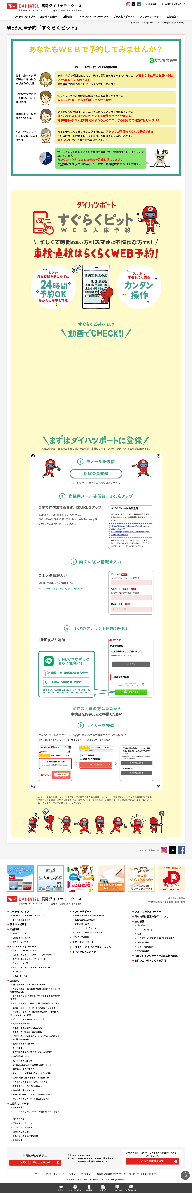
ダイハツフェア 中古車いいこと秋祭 (28, 1019)
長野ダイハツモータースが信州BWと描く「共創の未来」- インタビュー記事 (34, 1013)
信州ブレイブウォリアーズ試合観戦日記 (156, 955)
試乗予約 (61, 1190)
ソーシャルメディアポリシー (67, 1173)
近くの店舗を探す (20, 941)
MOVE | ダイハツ (20, 975)
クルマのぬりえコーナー (148, 911)
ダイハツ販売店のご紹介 (85, 952)
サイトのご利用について (147, 1173)
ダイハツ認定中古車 (21, 919)
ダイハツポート (19, 1047)
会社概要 (141, 925)
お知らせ (15, 980)
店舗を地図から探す (21, 937)
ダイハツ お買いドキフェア (25, 950)
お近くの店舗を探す (152, 1161)
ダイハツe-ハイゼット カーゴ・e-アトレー (31, 967)
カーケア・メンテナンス (86, 928)
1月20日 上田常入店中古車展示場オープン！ (32, 1064)
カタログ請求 (150, 4)
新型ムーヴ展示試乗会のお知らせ (27, 1027)
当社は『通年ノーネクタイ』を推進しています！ (34, 1007)
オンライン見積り (75, 1190)
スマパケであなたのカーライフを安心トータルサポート (35, 1113)
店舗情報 (67, 16)
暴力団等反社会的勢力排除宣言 (109, 1173)
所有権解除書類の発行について (151, 916)
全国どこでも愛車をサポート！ (88, 932)
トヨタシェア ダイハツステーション (91, 947)
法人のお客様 (18, 1107)
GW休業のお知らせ (21, 1056)
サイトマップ (129, 1173)
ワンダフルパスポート (22, 1127)
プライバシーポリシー (44, 1173)
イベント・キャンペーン (93, 16)
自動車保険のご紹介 (21, 1131)
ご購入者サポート (123, 16)
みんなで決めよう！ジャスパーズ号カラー (31, 1081)
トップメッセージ (145, 929)
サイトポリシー (87, 1173)
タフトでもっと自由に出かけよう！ (28, 1086)
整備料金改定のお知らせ (23, 1043)
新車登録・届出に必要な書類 (25, 1135)
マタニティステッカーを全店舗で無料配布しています (36, 1003)
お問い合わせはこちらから (35, 1162)
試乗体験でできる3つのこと (25, 1123)
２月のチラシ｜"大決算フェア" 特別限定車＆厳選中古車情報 (35, 998)
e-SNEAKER (18, 971)
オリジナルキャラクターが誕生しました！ (31, 1098)
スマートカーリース (83, 942)
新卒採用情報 (143, 942)
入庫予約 (103, 1190)
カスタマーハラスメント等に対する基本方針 (156, 938)
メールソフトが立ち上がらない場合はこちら (96, 482)
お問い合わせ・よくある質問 (150, 960)
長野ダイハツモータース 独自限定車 (28, 915)
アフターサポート (149, 16)
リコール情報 (165, 4)
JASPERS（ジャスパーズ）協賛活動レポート (32, 1094)
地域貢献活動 (143, 950)
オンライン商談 (80, 937)
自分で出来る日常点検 (85, 919)
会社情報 (171, 16)
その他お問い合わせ (131, 1190)
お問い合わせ (179, 4)
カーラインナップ (23, 16)
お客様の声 (17, 1140)
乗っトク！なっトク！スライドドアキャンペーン (34, 954)
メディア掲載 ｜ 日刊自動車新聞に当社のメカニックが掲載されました (35, 990)
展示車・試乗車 (48, 16)
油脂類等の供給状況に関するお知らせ (29, 984)
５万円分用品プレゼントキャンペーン (29, 958)
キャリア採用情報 (145, 946)
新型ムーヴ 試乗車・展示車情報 (27, 1032)
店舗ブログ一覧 (19, 933)
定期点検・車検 (82, 924)
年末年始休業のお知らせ (23, 1069)
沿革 (139, 933)
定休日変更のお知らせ (22, 1060)
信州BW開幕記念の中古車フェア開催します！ (33, 1077)
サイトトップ (136, 22)
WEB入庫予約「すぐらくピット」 (172, 22)
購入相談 (89, 1190)
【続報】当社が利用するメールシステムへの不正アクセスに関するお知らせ (34, 1038)
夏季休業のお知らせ (21, 1023)
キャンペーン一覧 (20, 963)
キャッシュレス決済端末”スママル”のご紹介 (32, 1073)
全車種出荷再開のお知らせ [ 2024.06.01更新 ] (32, 1052)
